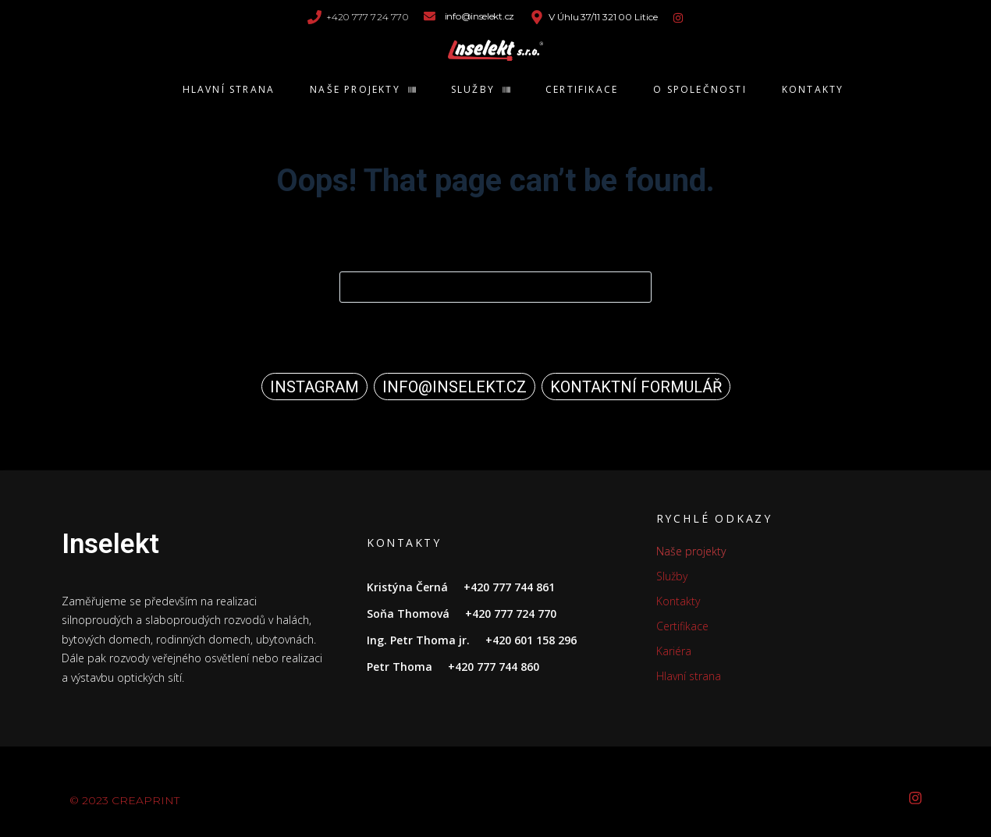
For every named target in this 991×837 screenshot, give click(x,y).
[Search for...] (495, 287)
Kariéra (673, 651)
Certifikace (682, 626)
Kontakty (678, 601)
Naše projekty (691, 551)
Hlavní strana (688, 676)
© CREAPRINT (124, 800)
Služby (671, 576)
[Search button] (636, 287)
